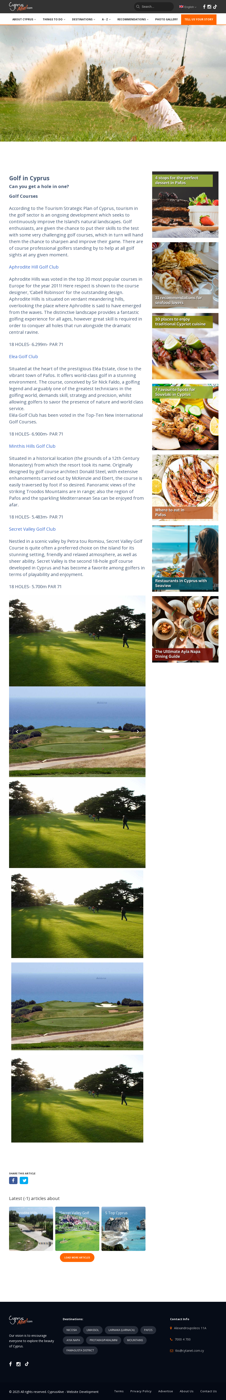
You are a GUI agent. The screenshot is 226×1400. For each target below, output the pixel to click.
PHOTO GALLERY (166, 19)
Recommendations (133, 19)
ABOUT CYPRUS (24, 19)
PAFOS (148, 1330)
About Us (187, 1391)
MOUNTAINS (135, 1340)
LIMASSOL (93, 1330)
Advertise (165, 1391)
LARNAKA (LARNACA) (121, 1330)
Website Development (83, 1392)
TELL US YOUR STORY (198, 19)
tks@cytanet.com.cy (189, 1350)
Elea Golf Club (23, 356)
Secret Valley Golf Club (32, 529)
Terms (119, 1391)
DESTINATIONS (83, 19)
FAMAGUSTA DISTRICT (80, 1350)
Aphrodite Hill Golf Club (34, 267)
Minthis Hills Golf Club (32, 446)
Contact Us (208, 1391)
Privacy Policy (141, 1391)
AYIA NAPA (73, 1340)
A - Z (106, 19)
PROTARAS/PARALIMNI (103, 1340)
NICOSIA (72, 1330)
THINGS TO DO (54, 19)
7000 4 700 (183, 1339)
